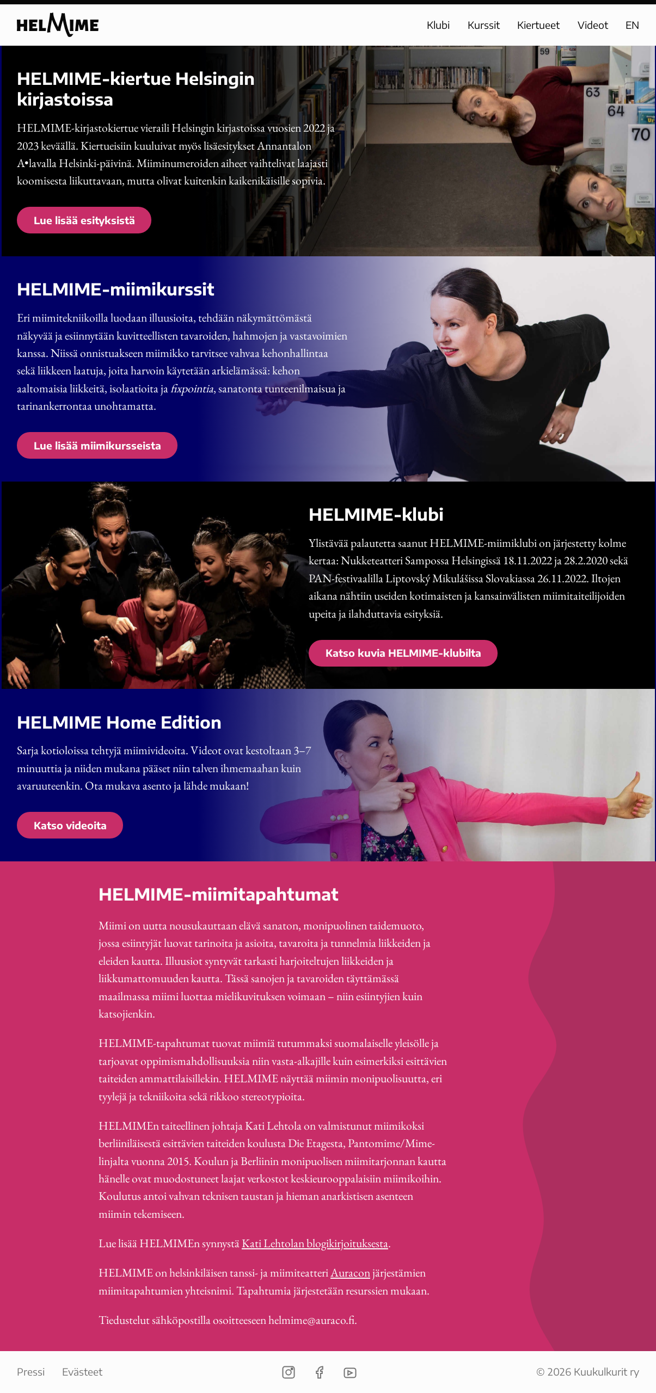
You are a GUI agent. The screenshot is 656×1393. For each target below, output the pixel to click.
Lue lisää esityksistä (84, 220)
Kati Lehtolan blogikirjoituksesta (315, 1242)
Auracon (350, 1272)
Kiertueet (538, 25)
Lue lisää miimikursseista (97, 445)
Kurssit (484, 25)
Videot (593, 25)
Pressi (31, 1371)
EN (632, 25)
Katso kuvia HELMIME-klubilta (403, 652)
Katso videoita (70, 825)
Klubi (438, 25)
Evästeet (82, 1371)
